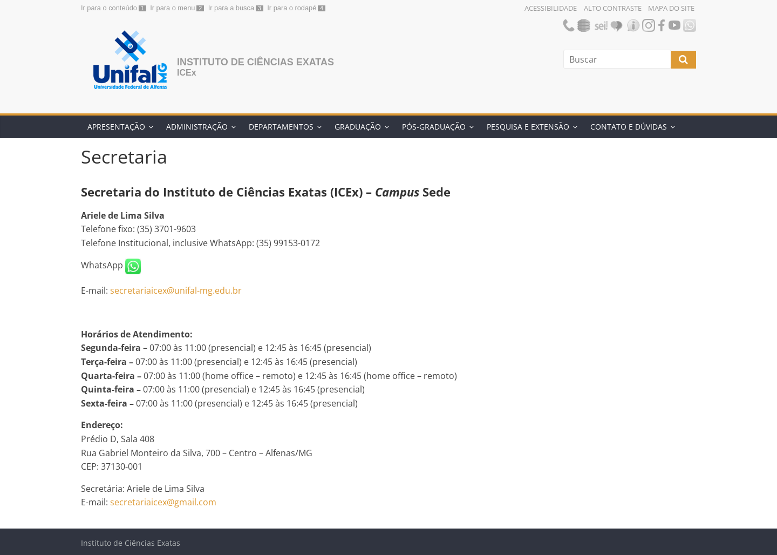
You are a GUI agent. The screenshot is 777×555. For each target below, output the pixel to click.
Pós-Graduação (434, 126)
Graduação (358, 126)
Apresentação (116, 126)
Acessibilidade (550, 8)
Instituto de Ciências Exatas (255, 62)
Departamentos (281, 126)
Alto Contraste (613, 8)
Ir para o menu (172, 8)
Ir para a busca (231, 8)
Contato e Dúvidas (628, 126)
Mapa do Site (671, 8)
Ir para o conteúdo (109, 8)
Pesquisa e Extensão (528, 126)
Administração (197, 126)
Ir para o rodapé (291, 8)
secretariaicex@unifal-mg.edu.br (176, 290)
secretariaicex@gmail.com (163, 502)
